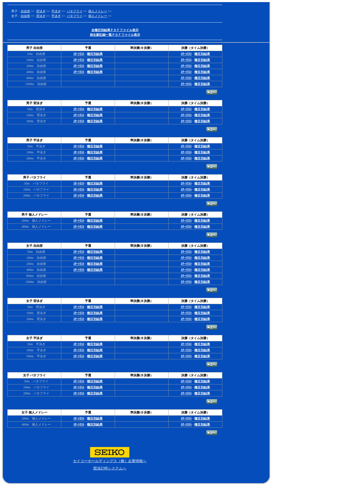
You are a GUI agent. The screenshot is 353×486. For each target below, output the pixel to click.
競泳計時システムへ (109, 468)
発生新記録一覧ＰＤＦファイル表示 (115, 35)
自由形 (25, 11)
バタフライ (74, 11)
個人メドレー (97, 11)
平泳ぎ (56, 11)
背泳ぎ (41, 11)
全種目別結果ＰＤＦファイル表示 (115, 30)
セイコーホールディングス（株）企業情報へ (109, 461)
